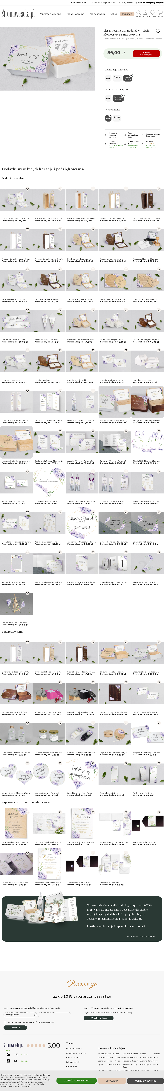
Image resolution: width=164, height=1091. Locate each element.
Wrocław (127, 1054)
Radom (155, 1057)
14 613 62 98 (110, 3)
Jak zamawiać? (72, 1062)
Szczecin (156, 1054)
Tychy (154, 1061)
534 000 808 (99, 3)
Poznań (134, 1054)
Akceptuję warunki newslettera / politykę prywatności (29, 1022)
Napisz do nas (109, 910)
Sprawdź (7, 1050)
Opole (100, 1064)
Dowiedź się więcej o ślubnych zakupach (141, 936)
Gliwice (111, 1064)
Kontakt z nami (72, 1057)
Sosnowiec (103, 1061)
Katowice (127, 1057)
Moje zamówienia (74, 1048)
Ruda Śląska (145, 1064)
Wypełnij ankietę (99, 1018)
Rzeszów (127, 1061)
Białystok (119, 1057)
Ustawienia (112, 1081)
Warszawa (102, 1054)
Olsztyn (134, 1061)
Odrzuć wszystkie (145, 1081)
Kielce (117, 1061)
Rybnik (155, 1064)
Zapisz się (15, 1028)
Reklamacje (71, 1066)
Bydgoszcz (103, 1057)
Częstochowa (146, 1057)
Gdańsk (143, 1054)
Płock (117, 1064)
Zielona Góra (146, 1061)
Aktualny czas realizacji (76, 1053)
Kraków (111, 1054)
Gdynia (134, 1057)
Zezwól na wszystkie (76, 1081)
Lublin (110, 1057)
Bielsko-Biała (126, 1065)
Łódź (117, 1054)
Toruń (110, 1061)
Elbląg (134, 1064)
